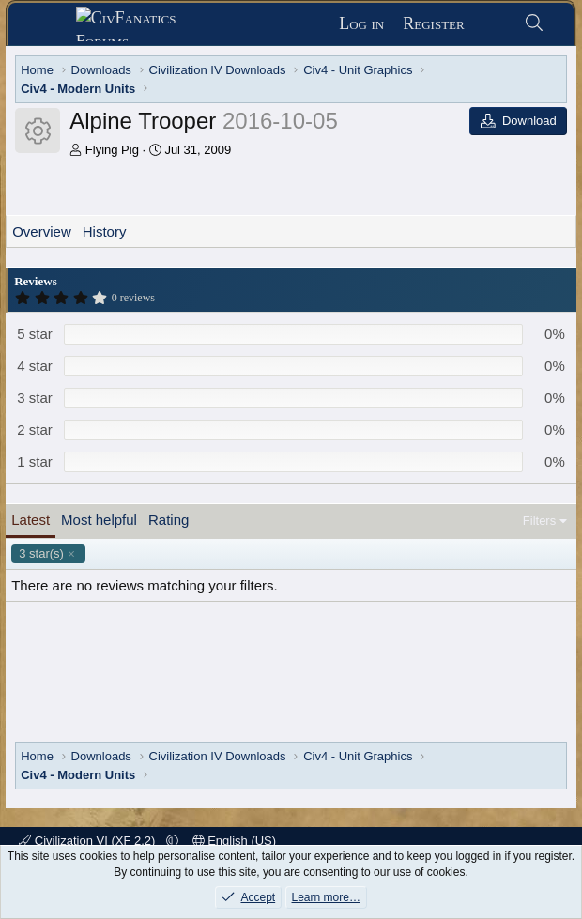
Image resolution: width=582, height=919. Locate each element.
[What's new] (494, 24)
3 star (35, 398)
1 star (35, 461)
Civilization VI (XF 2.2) (89, 841)
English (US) (234, 841)
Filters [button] (539, 520)
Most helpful (99, 520)
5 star (35, 334)
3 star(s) (41, 553)
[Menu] (49, 24)
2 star (35, 429)
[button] (172, 841)
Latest (30, 520)
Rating (168, 520)
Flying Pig (112, 150)
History (105, 231)
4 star (35, 366)
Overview (41, 231)
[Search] (534, 24)
